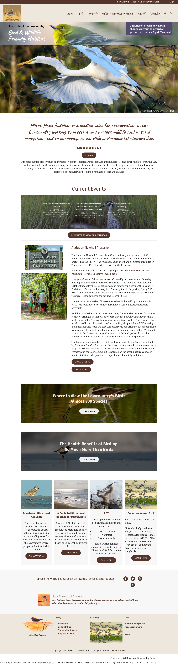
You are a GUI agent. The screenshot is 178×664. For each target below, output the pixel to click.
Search (172, 13)
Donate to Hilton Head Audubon (36, 515)
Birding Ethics (64, 627)
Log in (172, 2)
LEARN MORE (81, 369)
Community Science (67, 630)
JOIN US (89, 155)
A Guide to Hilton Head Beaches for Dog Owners (71, 515)
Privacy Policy (118, 650)
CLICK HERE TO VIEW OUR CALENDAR (89, 235)
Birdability (63, 623)
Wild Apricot (130, 658)
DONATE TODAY (82, 362)
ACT (106, 513)
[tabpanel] (57, 209)
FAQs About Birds (66, 633)
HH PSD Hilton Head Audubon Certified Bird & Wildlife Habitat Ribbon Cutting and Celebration (89, 206)
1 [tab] (89, 221)
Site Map (128, 634)
